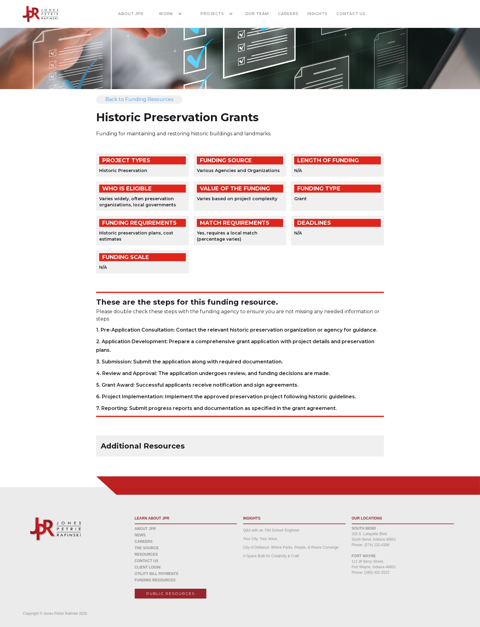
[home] (36, 14)
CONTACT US (350, 13)
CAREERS (288, 13)
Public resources (170, 593)
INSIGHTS (317, 13)
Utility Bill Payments (156, 574)
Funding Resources (155, 580)
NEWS (140, 535)
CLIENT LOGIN (148, 567)
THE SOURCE (147, 548)
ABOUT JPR (131, 13)
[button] (167, 14)
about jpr (145, 529)
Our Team (257, 13)
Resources (146, 554)
